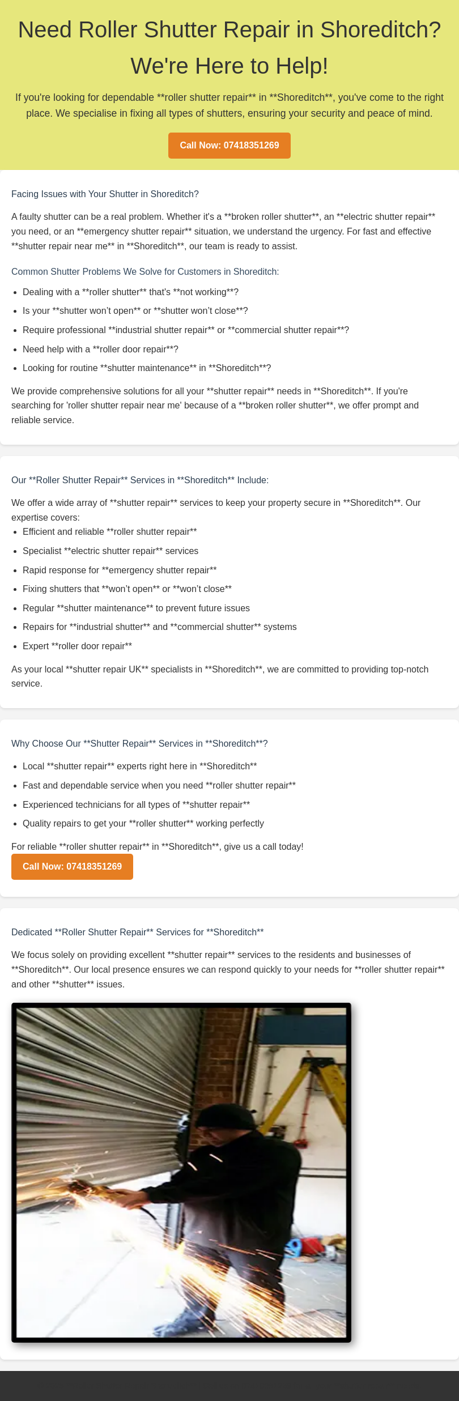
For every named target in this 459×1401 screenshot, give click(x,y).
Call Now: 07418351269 (229, 145)
